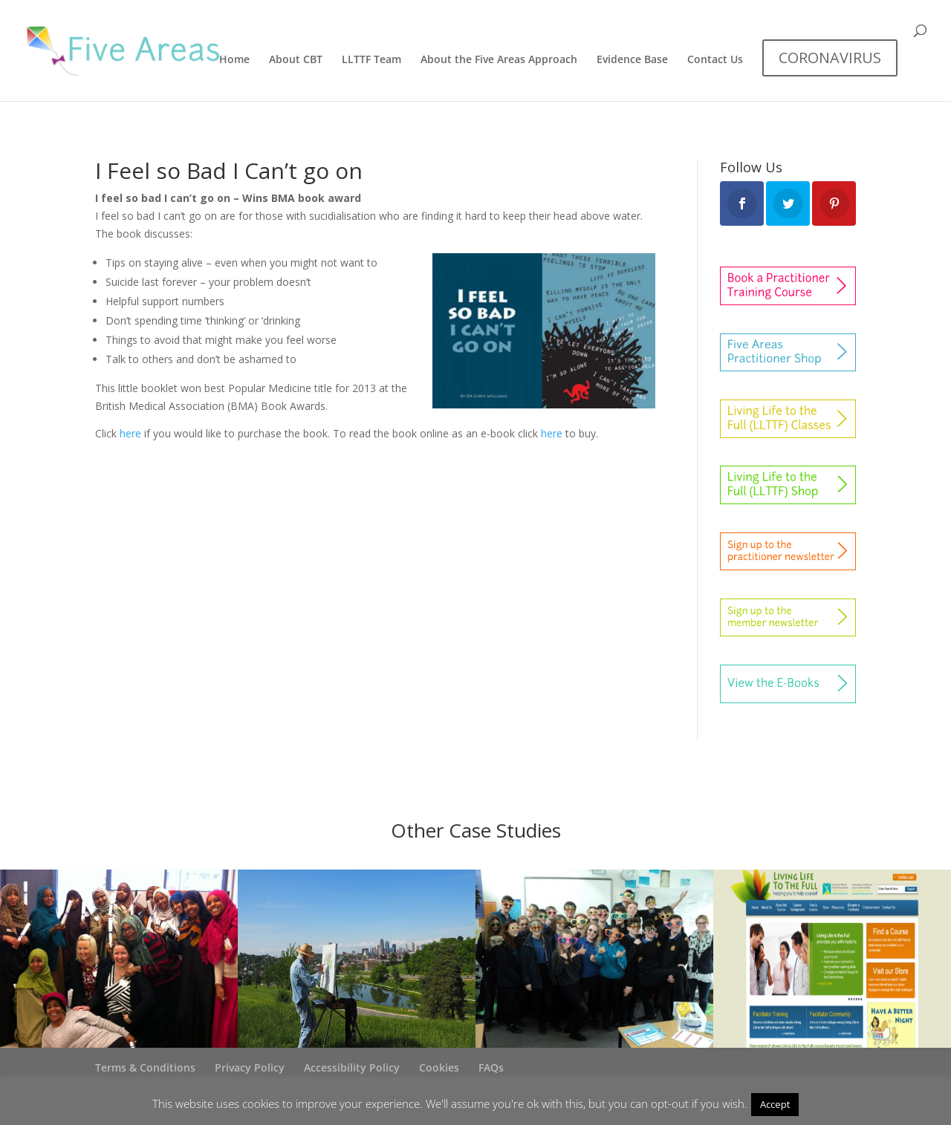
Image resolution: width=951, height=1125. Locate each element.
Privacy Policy (250, 1067)
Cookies (439, 1067)
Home (234, 60)
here (130, 433)
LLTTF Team (371, 60)
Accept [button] (775, 1104)
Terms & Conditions (145, 1067)
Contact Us (715, 60)
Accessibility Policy (352, 1067)
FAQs (491, 1067)
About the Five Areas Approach (499, 60)
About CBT (295, 60)
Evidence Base (632, 60)
